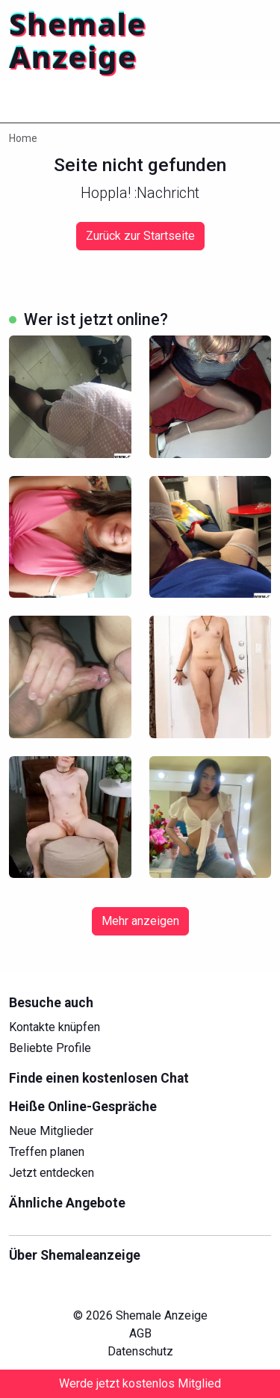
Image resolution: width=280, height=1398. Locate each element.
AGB (140, 1333)
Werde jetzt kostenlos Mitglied (140, 1383)
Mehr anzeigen (140, 921)
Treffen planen (46, 1152)
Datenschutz (140, 1351)
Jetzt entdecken (51, 1173)
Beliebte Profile (50, 1048)
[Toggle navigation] (30, 102)
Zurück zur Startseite (140, 236)
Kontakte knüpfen (54, 1027)
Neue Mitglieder (51, 1131)
